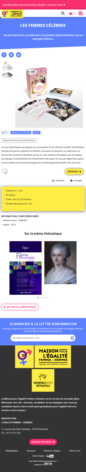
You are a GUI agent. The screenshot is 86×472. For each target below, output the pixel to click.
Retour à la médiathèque (21, 307)
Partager (78, 180)
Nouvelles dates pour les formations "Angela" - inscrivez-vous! (33, 4)
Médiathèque (12, 451)
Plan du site (74, 451)
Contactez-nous (41, 442)
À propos (31, 451)
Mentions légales (52, 451)
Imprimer (60, 180)
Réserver (72, 171)
